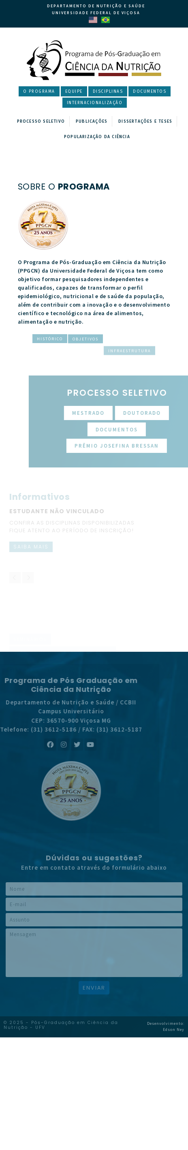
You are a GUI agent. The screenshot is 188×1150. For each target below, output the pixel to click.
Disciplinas (108, 91)
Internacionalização (95, 102)
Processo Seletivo (41, 121)
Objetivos (85, 362)
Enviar (94, 988)
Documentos (149, 91)
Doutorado (158, 413)
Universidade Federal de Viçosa (96, 12)
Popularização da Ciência (97, 136)
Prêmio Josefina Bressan (132, 445)
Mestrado (104, 413)
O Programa (39, 91)
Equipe (74, 91)
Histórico (50, 340)
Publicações (91, 121)
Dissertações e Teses (145, 121)
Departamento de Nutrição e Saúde (96, 6)
